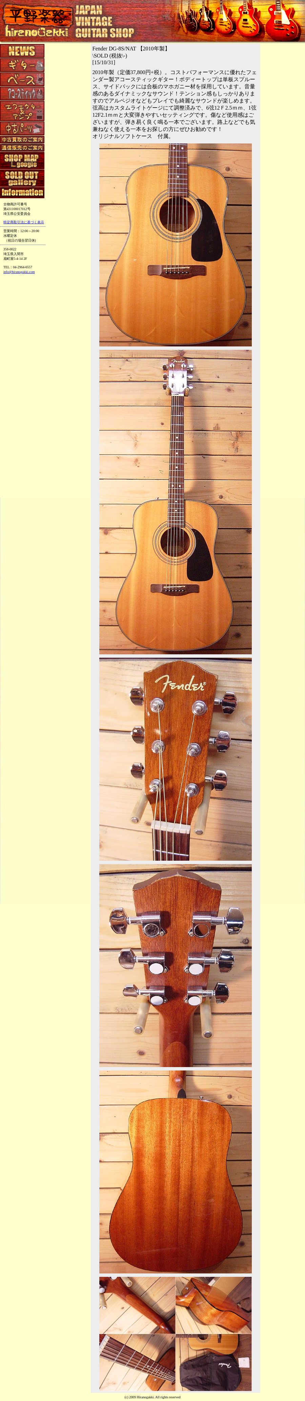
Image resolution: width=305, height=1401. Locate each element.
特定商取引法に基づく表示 (23, 222)
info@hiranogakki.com (19, 272)
